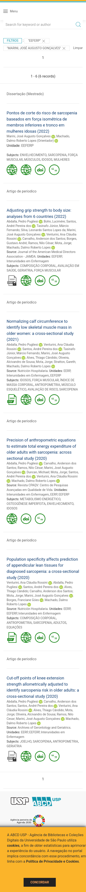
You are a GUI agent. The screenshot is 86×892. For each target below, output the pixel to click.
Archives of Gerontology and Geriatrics (44, 727)
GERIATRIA (25, 270)
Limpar (78, 48)
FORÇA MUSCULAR (47, 270)
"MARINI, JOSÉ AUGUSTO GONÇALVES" (36, 48)
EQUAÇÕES (14, 627)
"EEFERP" (37, 41)
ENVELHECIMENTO (33, 155)
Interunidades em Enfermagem (28, 261)
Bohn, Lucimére (54, 221)
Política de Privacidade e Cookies (52, 861)
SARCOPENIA (57, 155)
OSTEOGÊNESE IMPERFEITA (26, 503)
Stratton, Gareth (64, 362)
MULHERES (62, 159)
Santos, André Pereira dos (40, 349)
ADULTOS (59, 622)
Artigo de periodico (21, 191)
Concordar (39, 882)
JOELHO (26, 741)
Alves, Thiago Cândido (42, 357)
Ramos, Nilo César (40, 243)
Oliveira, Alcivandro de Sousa (35, 714)
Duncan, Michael (38, 472)
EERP (67, 371)
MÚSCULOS (32, 159)
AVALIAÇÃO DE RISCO (43, 389)
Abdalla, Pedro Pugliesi (22, 221)
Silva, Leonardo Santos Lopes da (43, 230)
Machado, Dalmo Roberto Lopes (28, 247)
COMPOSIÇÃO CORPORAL (38, 266)
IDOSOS (47, 159)
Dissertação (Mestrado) (25, 94)
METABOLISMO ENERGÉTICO (40, 499)
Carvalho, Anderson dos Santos (43, 238)
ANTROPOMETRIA (47, 385)
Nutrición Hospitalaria (33, 371)
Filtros (12, 40)
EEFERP (27, 145)
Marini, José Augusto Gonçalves (29, 136)
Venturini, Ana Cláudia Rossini (57, 476)
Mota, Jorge (63, 243)
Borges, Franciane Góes (23, 600)
